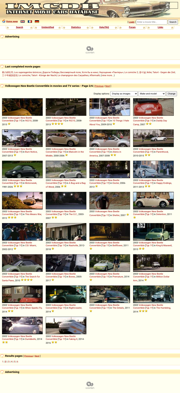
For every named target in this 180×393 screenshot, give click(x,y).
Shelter (116, 215)
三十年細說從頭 (10, 75)
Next (107, 86)
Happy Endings (163, 183)
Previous (99, 86)
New (23, 117)
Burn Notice (31, 151)
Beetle (29, 117)
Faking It (73, 339)
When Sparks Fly (33, 307)
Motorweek (31, 183)
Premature (118, 276)
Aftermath (95, 75)
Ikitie (149, 72)
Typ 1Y (18, 120)
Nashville (73, 245)
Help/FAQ (104, 27)
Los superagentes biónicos (27, 72)
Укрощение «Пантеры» (111, 72)
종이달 (142, 72)
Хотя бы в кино (90, 72)
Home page (12, 21)
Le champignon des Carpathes (73, 75)
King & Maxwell (164, 245)
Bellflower (117, 245)
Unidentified (47, 27)
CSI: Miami (30, 245)
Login (131, 22)
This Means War (33, 214)
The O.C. (73, 214)
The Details (118, 307)
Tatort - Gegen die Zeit (164, 72)
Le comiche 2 (131, 72)
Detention (161, 214)
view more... (108, 75)
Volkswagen (14, 117)
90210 (28, 120)
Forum (132, 27)
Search (19, 27)
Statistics (76, 27)
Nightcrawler (75, 307)
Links (160, 27)
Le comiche (24, 75)
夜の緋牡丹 (7, 72)
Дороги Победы (50, 72)
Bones (72, 276)
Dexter (116, 183)
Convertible (7, 120)
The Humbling (163, 307)
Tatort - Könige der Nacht (44, 75)
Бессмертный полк (70, 72)
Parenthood (162, 151)
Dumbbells (30, 339)
